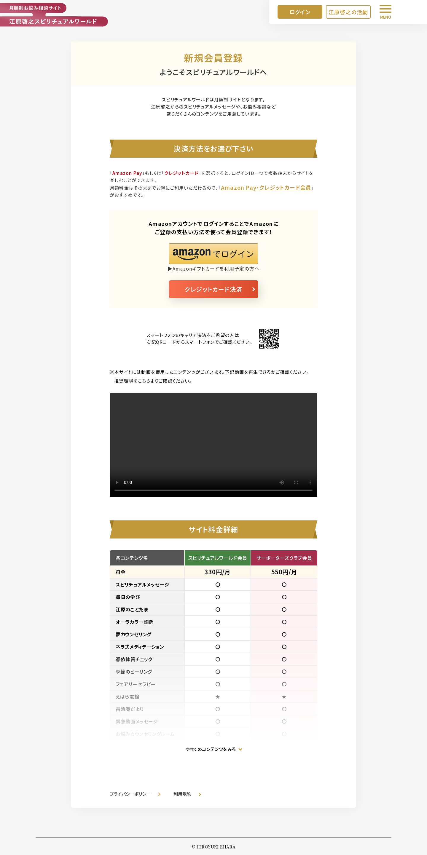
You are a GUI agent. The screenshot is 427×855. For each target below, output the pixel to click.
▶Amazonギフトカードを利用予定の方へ (213, 268)
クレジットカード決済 (213, 289)
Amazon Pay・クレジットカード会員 (266, 187)
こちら (144, 381)
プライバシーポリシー (130, 794)
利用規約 (182, 794)
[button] (213, 253)
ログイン (299, 12)
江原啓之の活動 (348, 12)
